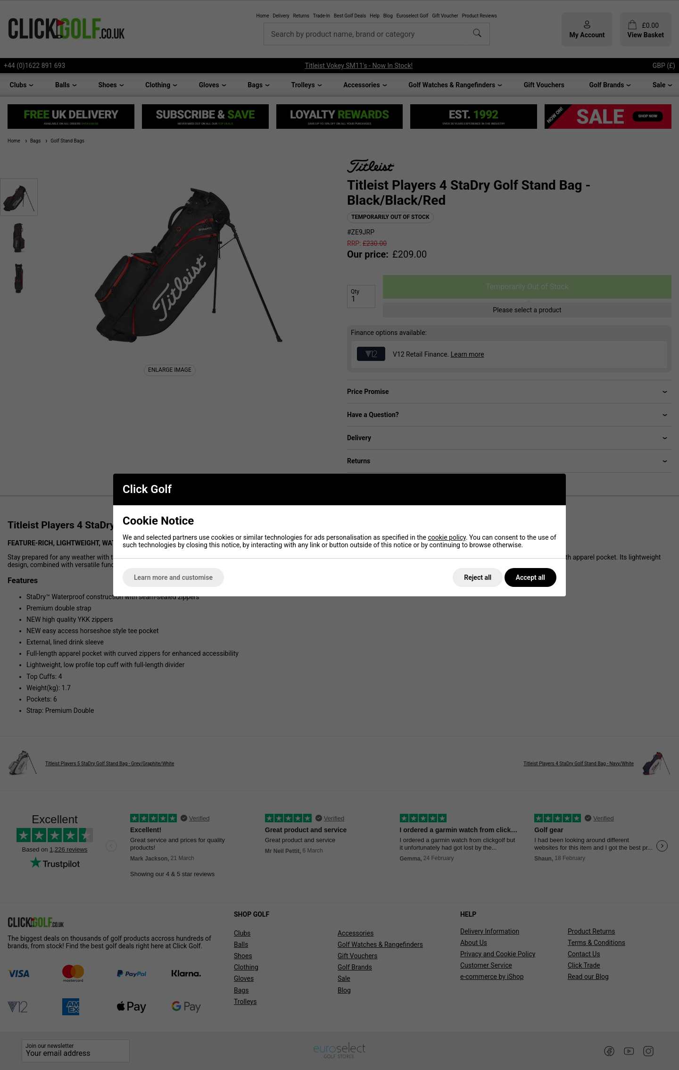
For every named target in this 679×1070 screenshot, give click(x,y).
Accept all (530, 577)
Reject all (477, 577)
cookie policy (447, 537)
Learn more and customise (173, 577)
